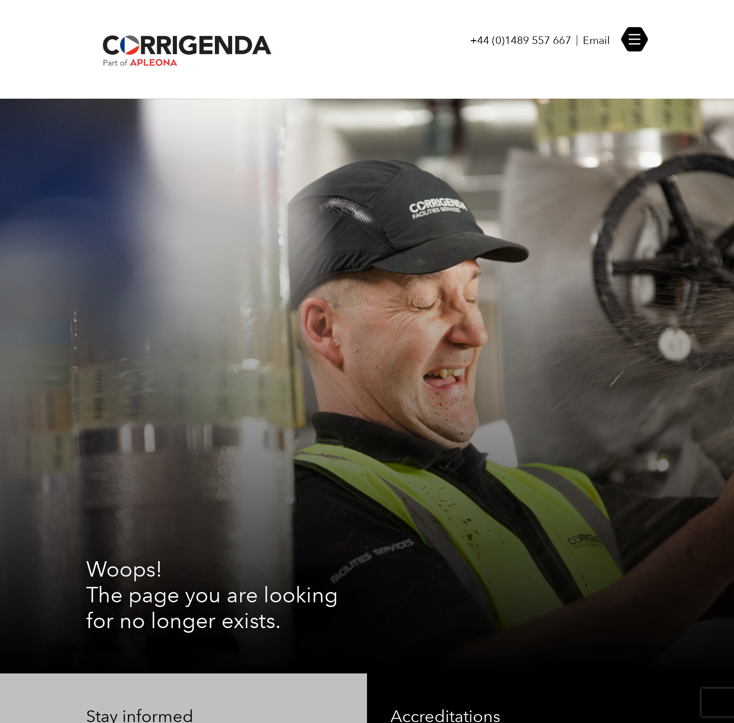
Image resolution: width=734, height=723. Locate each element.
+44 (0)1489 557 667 (520, 40)
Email (596, 40)
